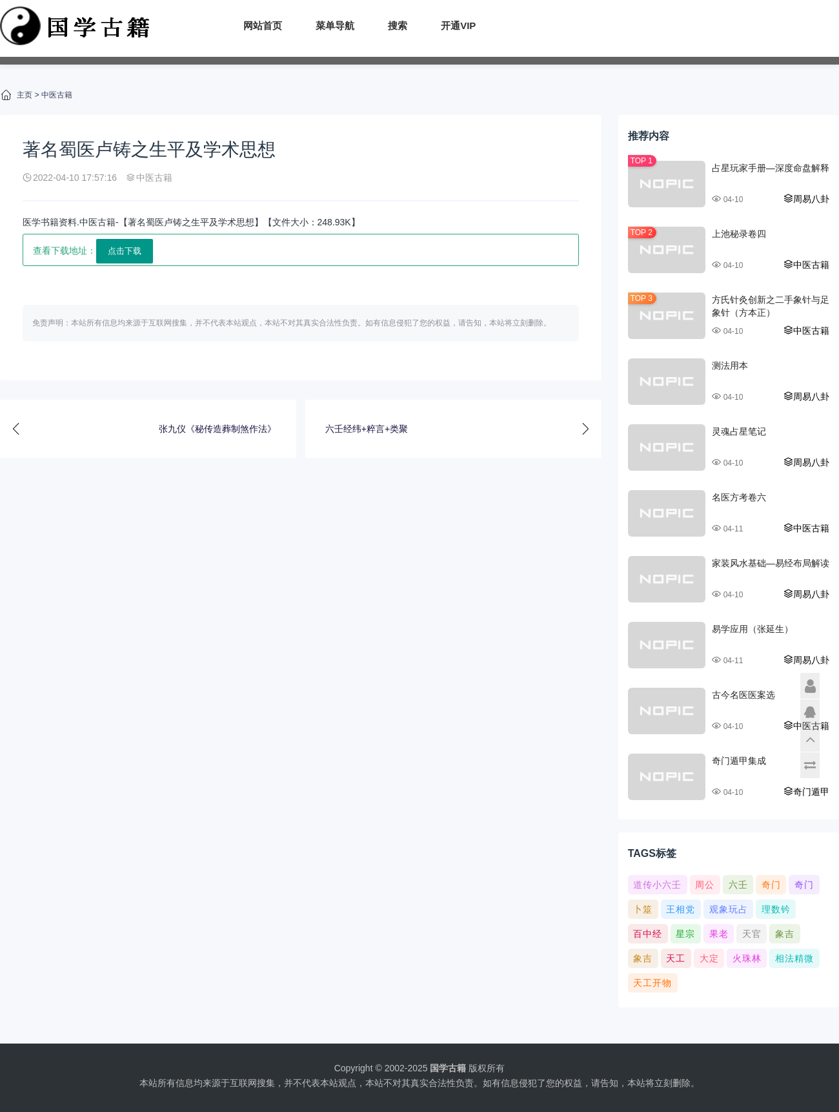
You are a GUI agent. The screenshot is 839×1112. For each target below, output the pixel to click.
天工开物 (652, 983)
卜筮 (642, 909)
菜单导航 (335, 25)
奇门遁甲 (806, 792)
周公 (704, 885)
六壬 (738, 885)
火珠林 (747, 958)
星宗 (685, 934)
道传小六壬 (657, 885)
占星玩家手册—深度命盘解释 (770, 168)
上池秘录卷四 (739, 234)
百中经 (647, 934)
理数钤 (776, 909)
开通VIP (458, 25)
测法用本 (730, 365)
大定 (709, 958)
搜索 (397, 25)
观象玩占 (728, 909)
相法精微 (794, 958)
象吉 (784, 934)
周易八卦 (806, 199)
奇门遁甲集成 (739, 761)
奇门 (771, 885)
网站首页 (262, 25)
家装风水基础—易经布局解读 (770, 563)
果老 (719, 934)
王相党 (680, 909)
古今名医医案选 (743, 695)
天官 (752, 934)
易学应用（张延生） (752, 629)
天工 (675, 958)
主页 (24, 94)
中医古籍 (56, 94)
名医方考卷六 (739, 497)
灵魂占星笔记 (739, 431)
